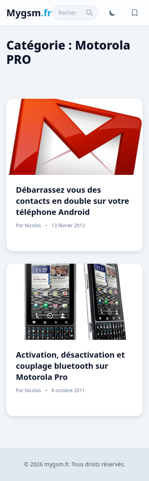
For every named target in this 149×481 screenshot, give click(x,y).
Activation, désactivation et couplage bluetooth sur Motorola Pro (70, 365)
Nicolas (33, 225)
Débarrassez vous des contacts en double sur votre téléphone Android (72, 200)
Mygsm (29, 12)
